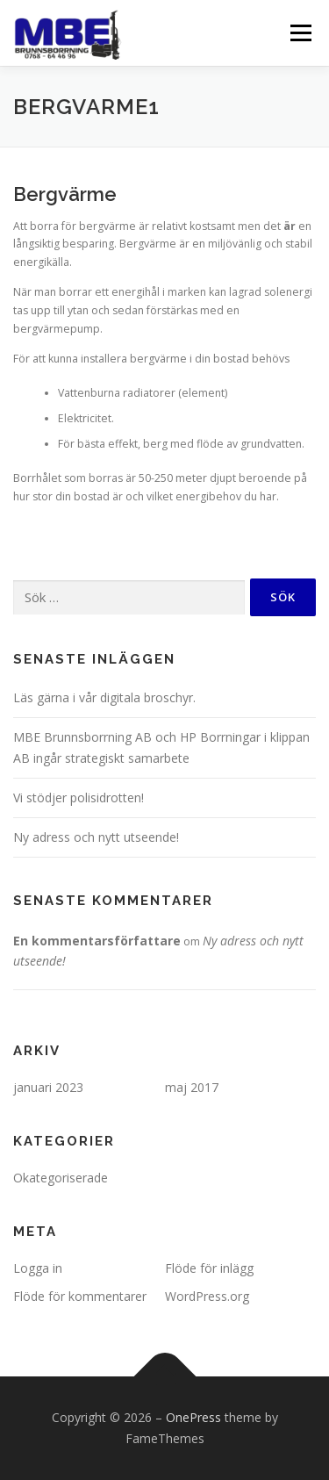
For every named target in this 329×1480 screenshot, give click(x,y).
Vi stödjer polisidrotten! (78, 797)
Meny (299, 32)
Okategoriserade (60, 1177)
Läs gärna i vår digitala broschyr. (104, 697)
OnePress (193, 1417)
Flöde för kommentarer (80, 1296)
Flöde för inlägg (209, 1268)
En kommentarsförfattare (97, 940)
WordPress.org (207, 1296)
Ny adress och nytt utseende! (96, 837)
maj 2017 (191, 1087)
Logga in (37, 1268)
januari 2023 (48, 1087)
